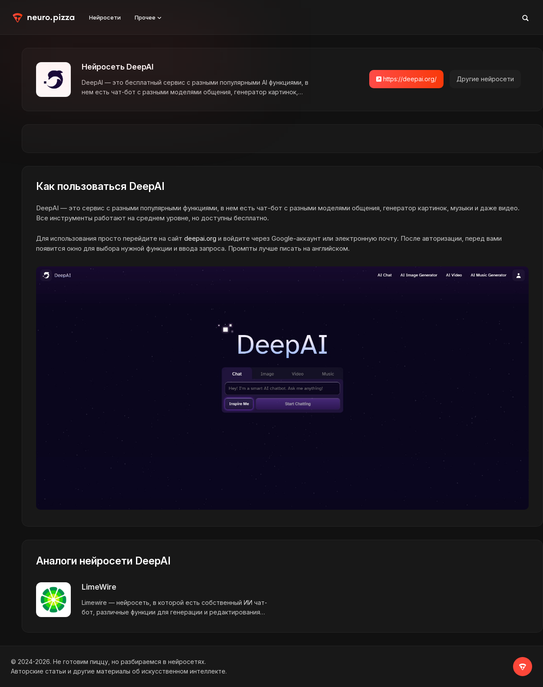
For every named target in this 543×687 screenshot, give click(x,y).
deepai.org (200, 238)
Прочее (148, 17)
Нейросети (105, 17)
